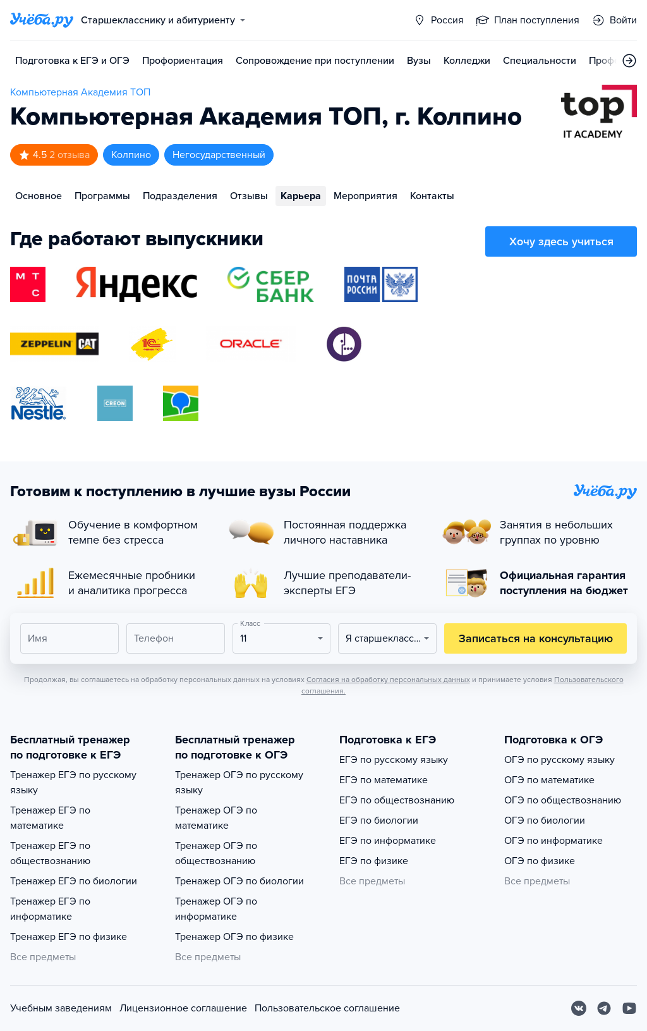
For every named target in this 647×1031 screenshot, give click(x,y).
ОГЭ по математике (549, 780)
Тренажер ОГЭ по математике (216, 818)
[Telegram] (604, 1008)
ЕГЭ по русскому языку (393, 759)
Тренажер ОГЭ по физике (234, 936)
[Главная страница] (41, 20)
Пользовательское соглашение (327, 1008)
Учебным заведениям (61, 1008)
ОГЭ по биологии (544, 820)
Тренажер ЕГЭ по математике (50, 818)
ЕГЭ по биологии (378, 820)
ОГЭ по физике (539, 861)
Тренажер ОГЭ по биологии (239, 881)
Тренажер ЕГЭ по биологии (73, 881)
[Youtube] (629, 1008)
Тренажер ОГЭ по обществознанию (216, 853)
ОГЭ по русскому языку (559, 759)
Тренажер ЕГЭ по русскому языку (73, 782)
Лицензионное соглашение (183, 1008)
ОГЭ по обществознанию (562, 800)
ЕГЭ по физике (373, 861)
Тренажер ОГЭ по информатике (216, 909)
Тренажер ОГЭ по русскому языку (239, 782)
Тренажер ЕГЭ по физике (68, 936)
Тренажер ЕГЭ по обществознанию (50, 853)
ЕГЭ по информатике (387, 840)
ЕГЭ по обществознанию (396, 800)
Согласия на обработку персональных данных (388, 679)
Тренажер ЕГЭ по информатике (50, 909)
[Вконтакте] (578, 1008)
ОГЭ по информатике (553, 840)
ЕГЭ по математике (383, 780)
